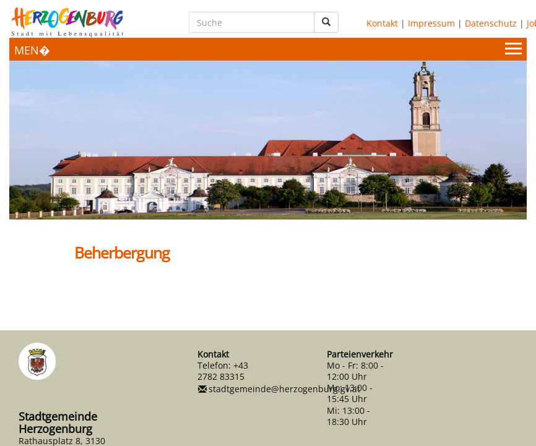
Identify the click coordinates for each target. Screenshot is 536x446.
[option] (268, 140)
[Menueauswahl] (268, 49)
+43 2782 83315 (222, 370)
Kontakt (382, 23)
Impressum (431, 23)
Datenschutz (491, 23)
